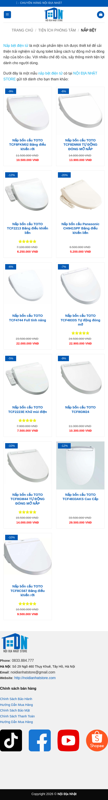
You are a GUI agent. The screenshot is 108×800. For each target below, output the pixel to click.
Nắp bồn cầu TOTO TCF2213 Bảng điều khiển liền (27, 228)
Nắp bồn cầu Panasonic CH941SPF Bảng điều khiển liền (80, 228)
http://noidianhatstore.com (35, 678)
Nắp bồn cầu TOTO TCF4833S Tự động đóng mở (80, 320)
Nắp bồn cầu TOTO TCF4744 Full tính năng (27, 318)
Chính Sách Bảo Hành (16, 699)
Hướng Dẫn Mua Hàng (16, 705)
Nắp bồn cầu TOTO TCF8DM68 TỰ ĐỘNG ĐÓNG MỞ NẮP (80, 144)
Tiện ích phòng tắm (57, 30)
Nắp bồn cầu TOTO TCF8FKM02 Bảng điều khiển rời (27, 144)
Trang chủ (22, 30)
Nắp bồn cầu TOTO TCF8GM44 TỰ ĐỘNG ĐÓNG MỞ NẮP (28, 499)
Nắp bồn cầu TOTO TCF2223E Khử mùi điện (27, 409)
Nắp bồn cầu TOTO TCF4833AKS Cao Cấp (80, 497)
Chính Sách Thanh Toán (17, 716)
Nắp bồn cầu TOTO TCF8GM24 (80, 409)
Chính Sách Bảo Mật (15, 710)
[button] (7, 14)
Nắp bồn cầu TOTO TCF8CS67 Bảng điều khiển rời (28, 590)
